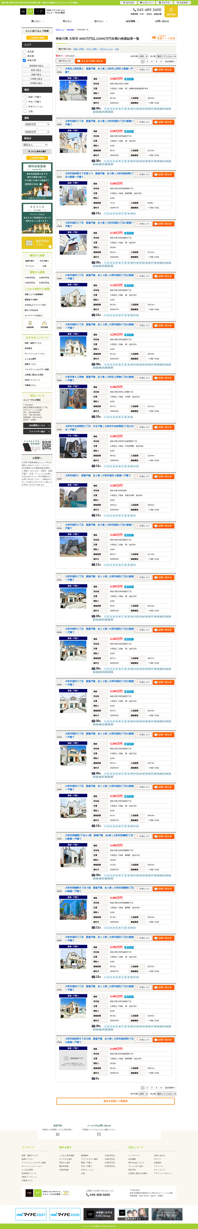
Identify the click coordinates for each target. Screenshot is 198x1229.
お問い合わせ (162, 21)
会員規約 (157, 1163)
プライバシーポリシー (163, 1173)
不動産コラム (30, 385)
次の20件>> (170, 61)
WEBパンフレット (32, 380)
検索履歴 (182, 3)
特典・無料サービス (33, 343)
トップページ (134, 1155)
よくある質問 (30, 359)
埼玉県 (28, 51)
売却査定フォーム (29, 1173)
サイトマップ (159, 1170)
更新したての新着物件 (34, 294)
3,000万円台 (44, 278)
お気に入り (146, 3)
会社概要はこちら (37, 425)
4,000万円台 (30, 283)
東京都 (28, 55)
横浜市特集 (64, 1166)
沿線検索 (30, 327)
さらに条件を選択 (37, 151)
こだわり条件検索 (66, 1155)
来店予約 (171, 14)
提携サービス (30, 364)
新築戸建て (30, 261)
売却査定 (28, 348)
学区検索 (44, 327)
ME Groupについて (136, 1163)
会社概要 (132, 1159)
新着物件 (84, 1155)
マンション (30, 266)
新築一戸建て (79, 49)
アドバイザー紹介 (37, 431)
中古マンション (106, 49)
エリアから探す (65, 1159)
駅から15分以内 (31, 310)
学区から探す (64, 1163)
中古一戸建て (92, 49)
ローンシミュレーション (35, 354)
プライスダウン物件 (89, 1159)
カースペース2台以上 (34, 315)
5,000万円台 (44, 283)
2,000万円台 (30, 278)
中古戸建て (44, 261)
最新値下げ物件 (31, 300)
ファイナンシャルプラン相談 (37, 369)
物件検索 (128, 3)
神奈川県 (29, 60)
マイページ (158, 1166)
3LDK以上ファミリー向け (35, 305)
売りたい (67, 21)
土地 (117, 49)
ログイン (157, 1159)
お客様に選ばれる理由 (34, 375)
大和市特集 (64, 1170)
